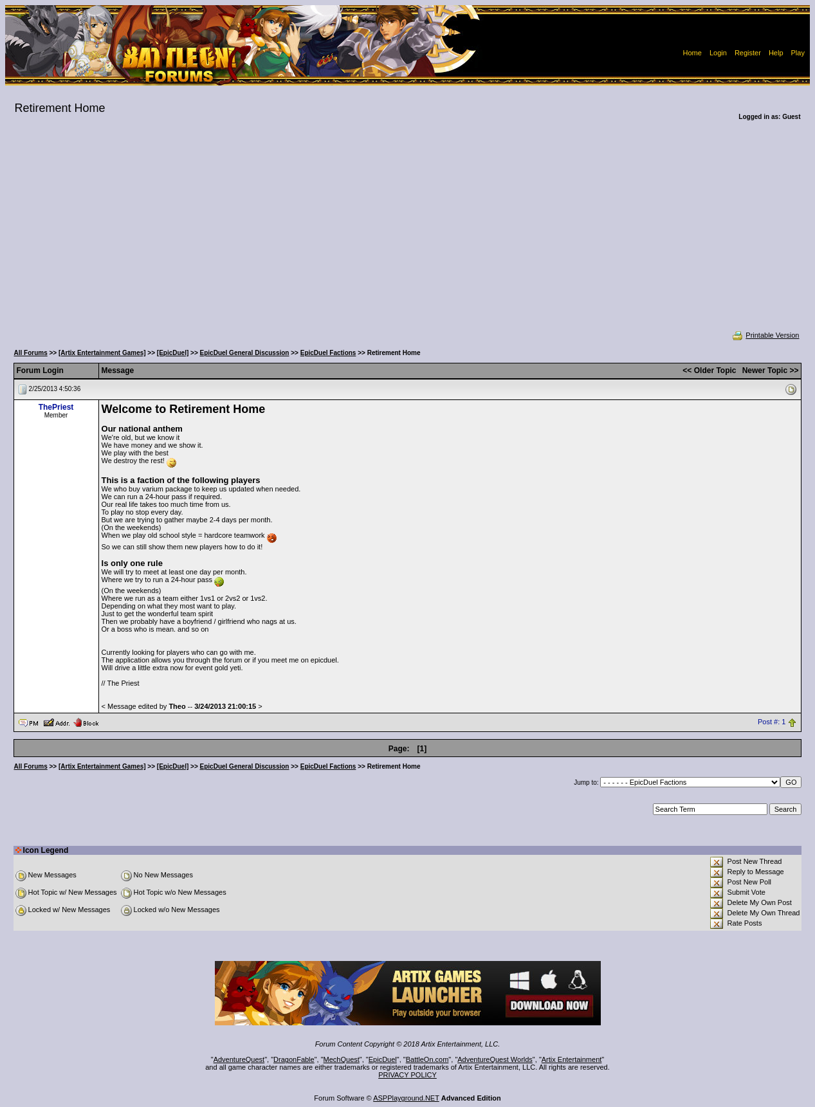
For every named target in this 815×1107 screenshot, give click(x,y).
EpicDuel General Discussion (244, 352)
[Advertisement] (408, 234)
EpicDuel (383, 1059)
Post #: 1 (771, 722)
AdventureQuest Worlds (495, 1059)
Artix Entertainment (572, 1059)
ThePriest (56, 407)
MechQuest (342, 1059)
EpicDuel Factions (328, 352)
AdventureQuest (239, 1059)
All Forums (31, 352)
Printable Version (765, 335)
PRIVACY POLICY (407, 1075)
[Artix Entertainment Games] (102, 352)
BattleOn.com (427, 1059)
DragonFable (294, 1059)
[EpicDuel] (172, 352)
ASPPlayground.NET (406, 1098)
